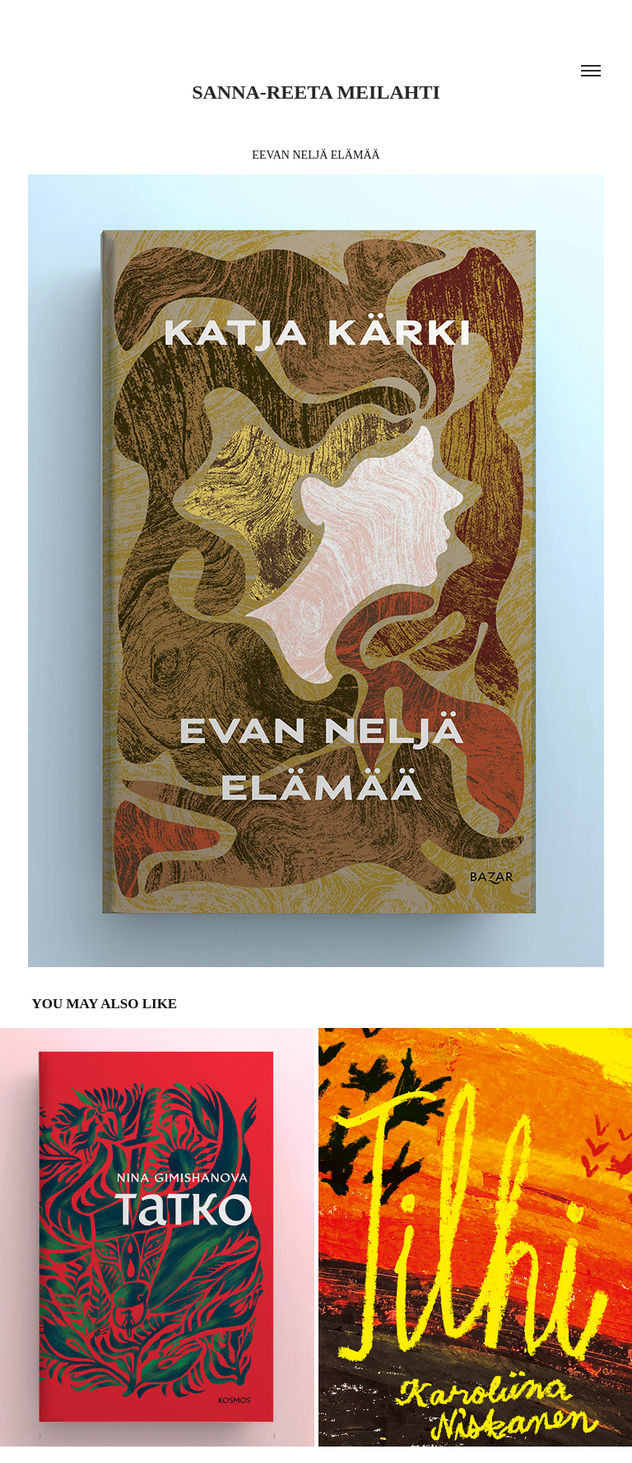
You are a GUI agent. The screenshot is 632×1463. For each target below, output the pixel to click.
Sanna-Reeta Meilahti (316, 92)
